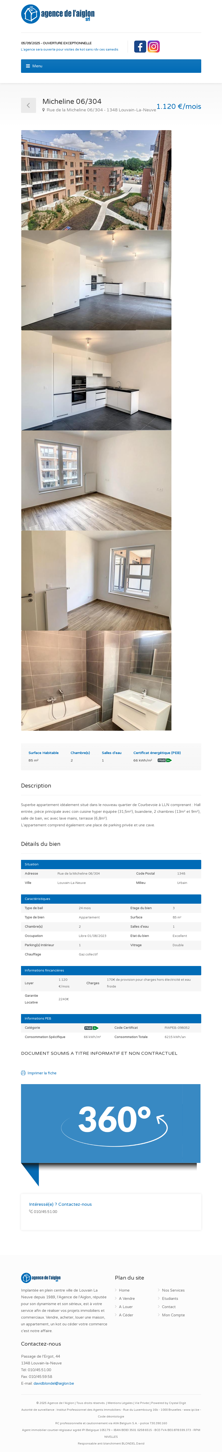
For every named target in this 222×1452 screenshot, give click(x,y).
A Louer (126, 1307)
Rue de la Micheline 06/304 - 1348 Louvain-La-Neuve (101, 110)
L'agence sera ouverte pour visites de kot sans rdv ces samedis (70, 50)
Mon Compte (173, 1315)
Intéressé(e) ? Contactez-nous (60, 1204)
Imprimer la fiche (39, 1073)
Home (124, 1290)
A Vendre (127, 1298)
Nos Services (173, 1290)
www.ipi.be (191, 1409)
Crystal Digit (177, 1403)
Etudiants (170, 1298)
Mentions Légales (120, 1403)
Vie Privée (142, 1403)
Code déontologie (111, 1416)
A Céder (126, 1315)
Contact (169, 1307)
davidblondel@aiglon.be (54, 1383)
